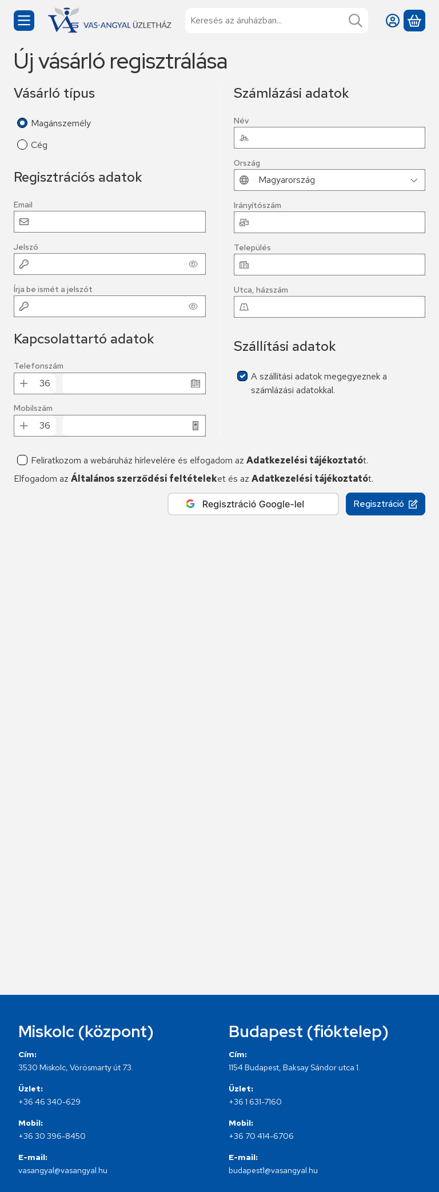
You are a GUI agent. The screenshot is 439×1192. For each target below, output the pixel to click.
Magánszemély (61, 123)
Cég (39, 145)
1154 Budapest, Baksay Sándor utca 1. (294, 1067)
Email (23, 205)
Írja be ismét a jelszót (53, 289)
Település (252, 248)
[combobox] (276, 20)
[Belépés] (393, 20)
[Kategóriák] (24, 20)
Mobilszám (33, 408)
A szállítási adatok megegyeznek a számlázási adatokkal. (319, 383)
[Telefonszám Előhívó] (44, 383)
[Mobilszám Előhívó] (44, 425)
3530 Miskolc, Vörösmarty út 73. (75, 1067)
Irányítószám (257, 205)
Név (241, 121)
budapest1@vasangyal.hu (273, 1170)
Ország (247, 163)
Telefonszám (38, 366)
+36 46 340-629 (49, 1102)
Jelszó (26, 247)
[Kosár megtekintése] (414, 20)
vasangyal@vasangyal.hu (62, 1170)
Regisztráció (385, 504)
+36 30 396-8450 (52, 1136)
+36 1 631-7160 (255, 1102)
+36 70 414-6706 (261, 1136)
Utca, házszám (261, 290)
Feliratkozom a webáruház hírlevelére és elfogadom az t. (199, 460)
